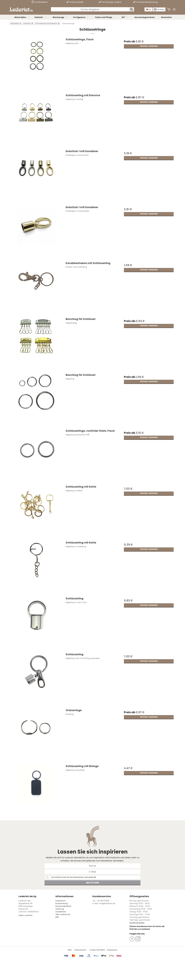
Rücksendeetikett (63, 906)
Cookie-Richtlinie (97, 950)
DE (148, 9)
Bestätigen (92, 882)
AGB (69, 950)
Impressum (60, 900)
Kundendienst (40, 2)
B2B (57, 917)
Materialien (21, 17)
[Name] (92, 865)
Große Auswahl (74, 2)
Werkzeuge (60, 17)
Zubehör (40, 17)
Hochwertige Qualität (110, 2)
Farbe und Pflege (105, 17)
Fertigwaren (81, 17)
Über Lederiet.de (62, 914)
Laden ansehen (26, 915)
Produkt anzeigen (149, 46)
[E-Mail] (92, 871)
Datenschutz (80, 950)
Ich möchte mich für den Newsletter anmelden (73, 877)
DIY (125, 17)
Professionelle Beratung (145, 2)
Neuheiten (166, 17)
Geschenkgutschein (144, 17)
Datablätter (60, 911)
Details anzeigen (137, 922)
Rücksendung (61, 903)
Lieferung (59, 909)
